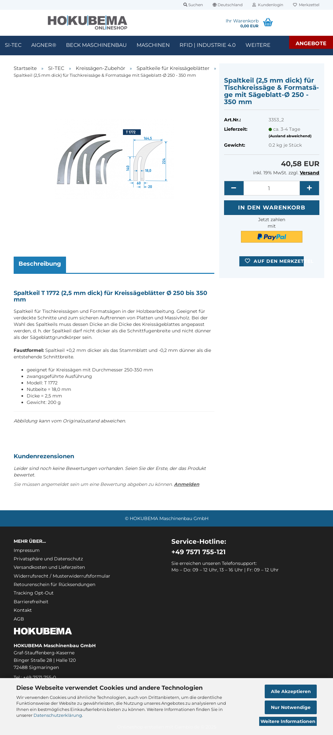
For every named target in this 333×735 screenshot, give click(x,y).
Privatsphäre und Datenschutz (48, 559)
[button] (227, 5)
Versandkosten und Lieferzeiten (49, 567)
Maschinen (153, 45)
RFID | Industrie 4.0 (208, 45)
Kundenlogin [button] (267, 4)
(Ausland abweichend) (290, 136)
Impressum (27, 550)
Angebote (311, 43)
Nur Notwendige (291, 707)
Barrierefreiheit (31, 602)
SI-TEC (13, 45)
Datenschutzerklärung (57, 715)
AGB (19, 619)
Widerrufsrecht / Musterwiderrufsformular (62, 576)
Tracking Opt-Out (34, 593)
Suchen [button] (193, 4)
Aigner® (43, 45)
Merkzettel (306, 4)
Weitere (258, 45)
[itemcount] (272, 188)
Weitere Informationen (287, 721)
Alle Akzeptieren (291, 691)
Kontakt (23, 610)
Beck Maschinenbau (96, 45)
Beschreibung (40, 263)
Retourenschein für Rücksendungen (54, 584)
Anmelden (186, 484)
